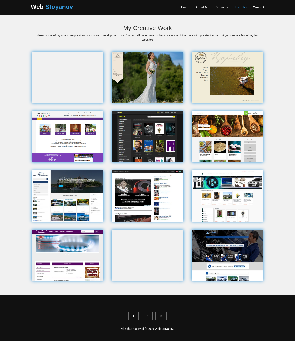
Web (52, 6)
